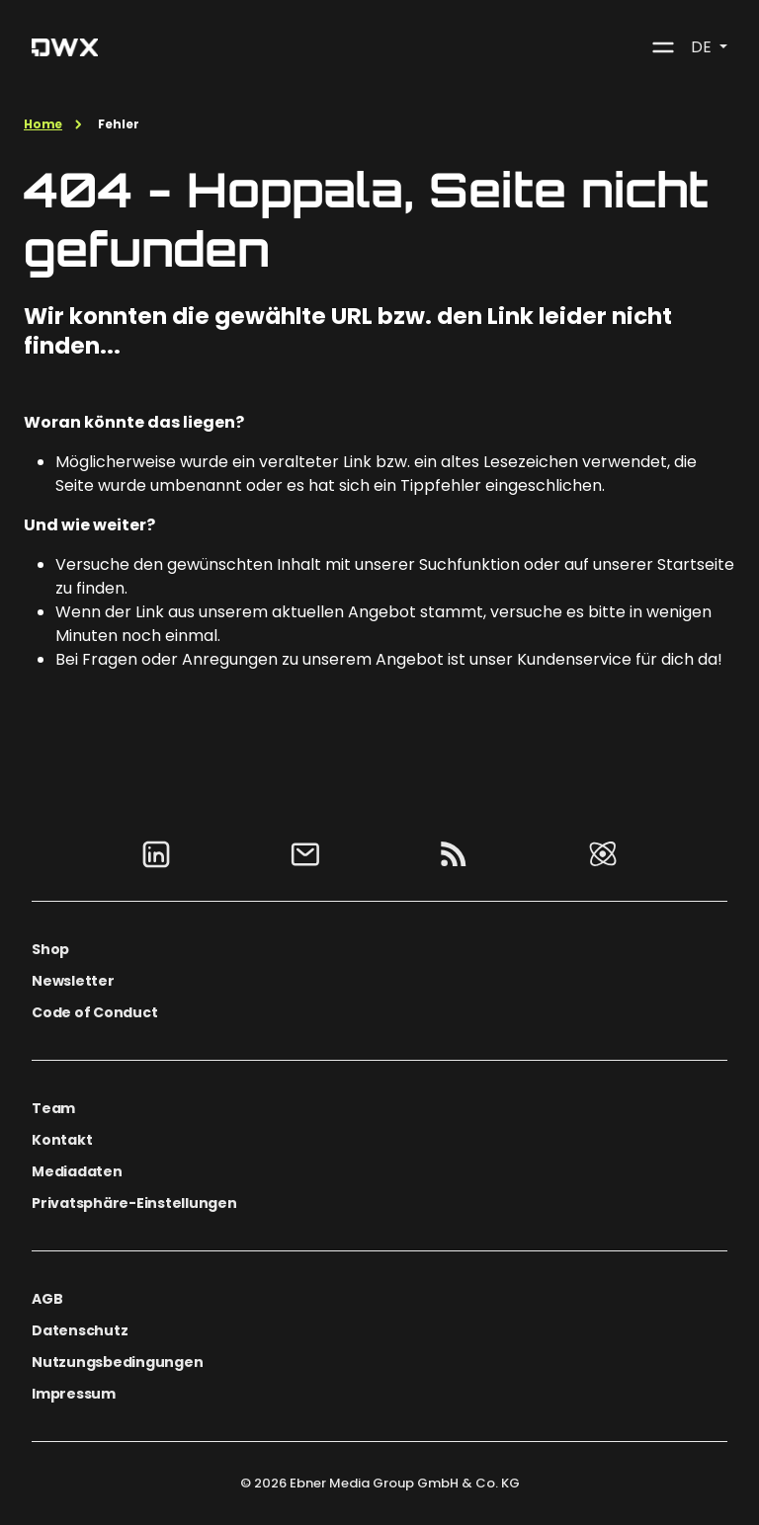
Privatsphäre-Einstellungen (134, 1203)
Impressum (74, 1394)
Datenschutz (79, 1330)
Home (43, 124)
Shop (50, 949)
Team (53, 1108)
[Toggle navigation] (663, 47)
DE (703, 47)
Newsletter (73, 981)
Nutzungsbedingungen (117, 1362)
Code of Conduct (94, 1012)
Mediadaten (77, 1171)
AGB (47, 1299)
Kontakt (62, 1140)
